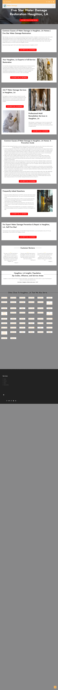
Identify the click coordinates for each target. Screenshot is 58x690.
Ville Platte (31, 297)
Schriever (4, 302)
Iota (22, 332)
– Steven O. (16, 262)
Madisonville (40, 312)
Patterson (31, 318)
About (4, 382)
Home (4, 379)
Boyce (4, 318)
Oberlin (22, 318)
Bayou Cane (4, 327)
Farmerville (13, 297)
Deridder (22, 302)
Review (5, 381)
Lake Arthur (40, 323)
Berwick (13, 302)
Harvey (49, 308)
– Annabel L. (50, 261)
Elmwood (49, 327)
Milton (13, 318)
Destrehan (22, 297)
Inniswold (49, 323)
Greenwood (22, 312)
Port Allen (31, 308)
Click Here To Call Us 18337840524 (27, 49)
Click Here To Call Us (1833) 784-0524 (29, 20)
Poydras (4, 308)
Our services (6, 384)
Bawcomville (4, 297)
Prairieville (40, 332)
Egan (22, 308)
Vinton (31, 323)
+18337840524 (7, 1)
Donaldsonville (32, 327)
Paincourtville (50, 318)
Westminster (40, 302)
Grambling (13, 323)
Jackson (4, 323)
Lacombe (4, 338)
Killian (49, 332)
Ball (40, 327)
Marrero (13, 338)
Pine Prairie (40, 308)
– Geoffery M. (32, 260)
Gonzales (13, 308)
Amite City (31, 312)
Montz (31, 332)
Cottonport (22, 323)
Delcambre (13, 327)
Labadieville (31, 302)
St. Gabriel (40, 318)
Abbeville (13, 332)
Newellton (13, 312)
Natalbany (40, 297)
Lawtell (22, 327)
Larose (49, 297)
